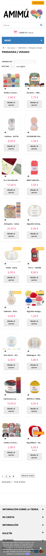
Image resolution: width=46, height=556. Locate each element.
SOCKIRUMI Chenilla (35, 136)
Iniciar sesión (38, 3)
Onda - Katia (11, 267)
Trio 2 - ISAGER (34, 267)
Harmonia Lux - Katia (13, 399)
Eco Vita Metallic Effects (14, 180)
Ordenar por (7, 62)
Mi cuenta (8, 517)
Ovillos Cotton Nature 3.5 (15, 442)
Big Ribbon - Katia (35, 442)
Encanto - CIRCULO (35, 92)
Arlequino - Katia (11, 224)
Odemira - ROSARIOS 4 (14, 311)
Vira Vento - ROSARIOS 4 (14, 355)
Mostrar (5, 66)
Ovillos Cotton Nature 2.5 (15, 92)
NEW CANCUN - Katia (36, 180)
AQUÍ (28, 554)
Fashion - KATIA (12, 136)
